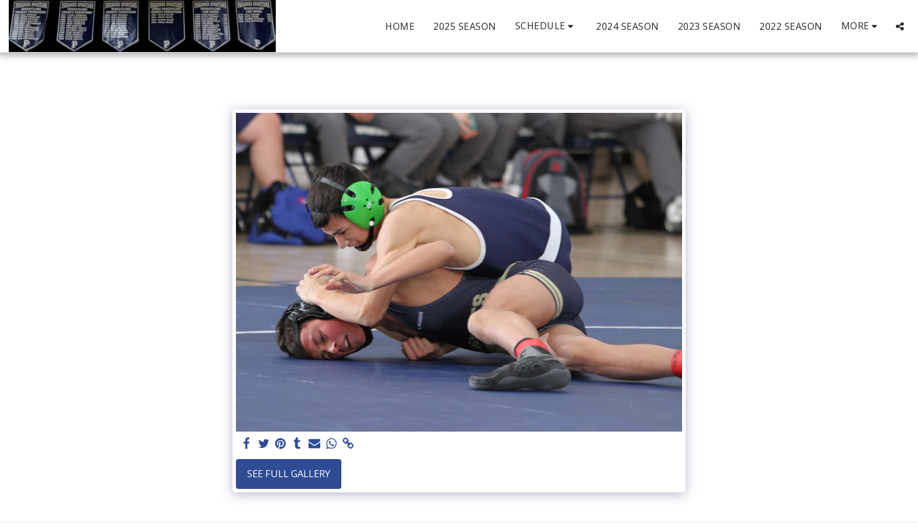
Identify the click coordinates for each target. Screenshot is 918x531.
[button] (546, 26)
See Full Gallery (288, 473)
